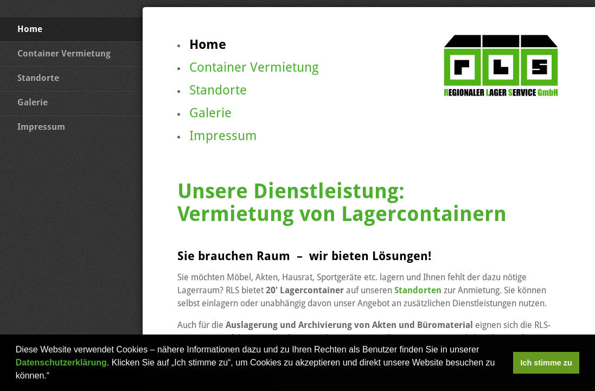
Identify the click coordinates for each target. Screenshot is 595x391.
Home (29, 29)
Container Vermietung (64, 53)
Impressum (41, 127)
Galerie (32, 102)
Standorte (38, 78)
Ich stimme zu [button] (546, 362)
